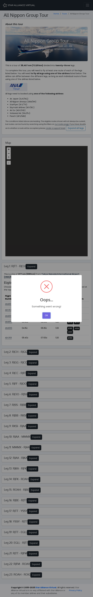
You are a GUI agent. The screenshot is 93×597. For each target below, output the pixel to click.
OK (46, 315)
